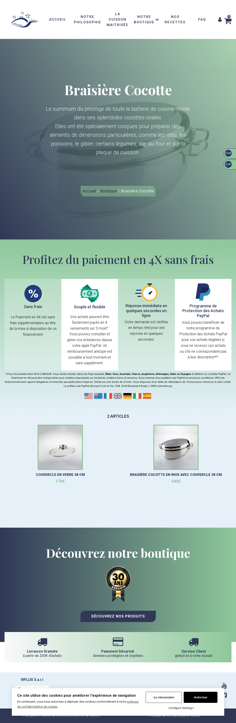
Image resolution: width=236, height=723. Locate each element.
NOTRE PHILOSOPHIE (87, 19)
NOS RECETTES (175, 19)
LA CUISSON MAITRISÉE (117, 19)
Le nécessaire (164, 697)
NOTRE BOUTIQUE (146, 19)
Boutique (108, 191)
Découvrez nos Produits (118, 616)
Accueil (89, 191)
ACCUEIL (57, 19)
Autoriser (200, 697)
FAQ (202, 19)
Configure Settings (181, 708)
